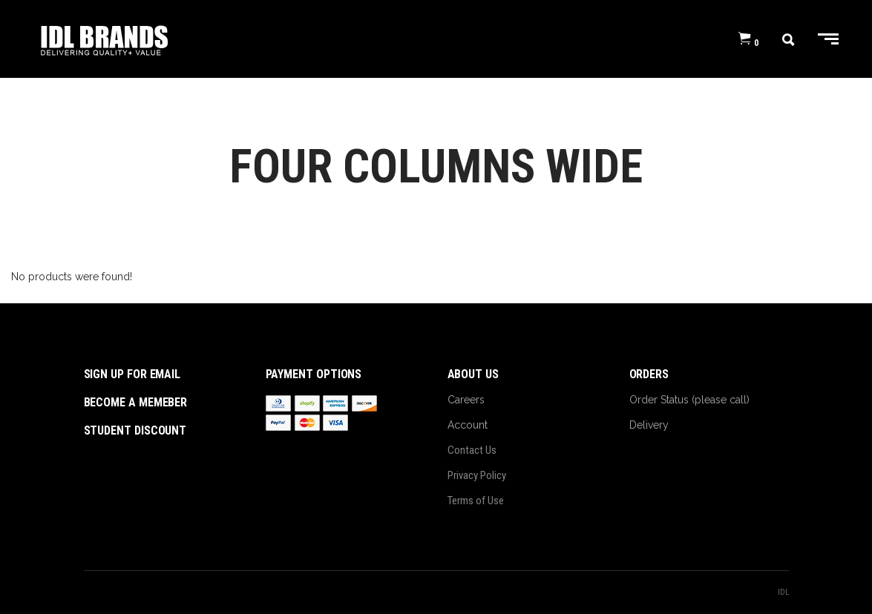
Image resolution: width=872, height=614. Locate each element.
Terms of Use (476, 500)
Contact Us (472, 450)
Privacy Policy (477, 475)
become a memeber (136, 402)
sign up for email (132, 374)
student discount (135, 430)
